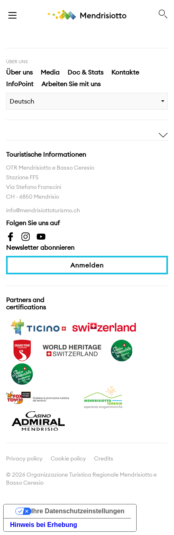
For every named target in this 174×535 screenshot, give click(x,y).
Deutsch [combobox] (22, 101)
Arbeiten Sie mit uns (70, 83)
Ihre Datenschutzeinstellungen (78, 511)
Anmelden (87, 265)
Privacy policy (24, 458)
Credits (103, 458)
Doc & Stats (85, 72)
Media (50, 72)
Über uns (19, 72)
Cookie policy (68, 458)
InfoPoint (19, 83)
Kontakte (125, 72)
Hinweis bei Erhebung (43, 524)
